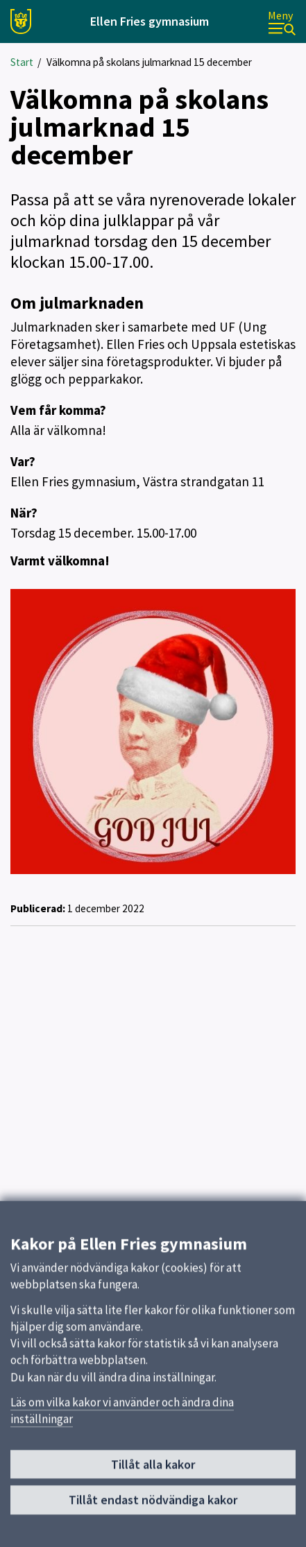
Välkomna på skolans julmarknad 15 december (149, 62)
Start (21, 62)
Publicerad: (37, 908)
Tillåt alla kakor (153, 1470)
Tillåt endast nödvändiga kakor (153, 1506)
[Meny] (282, 22)
